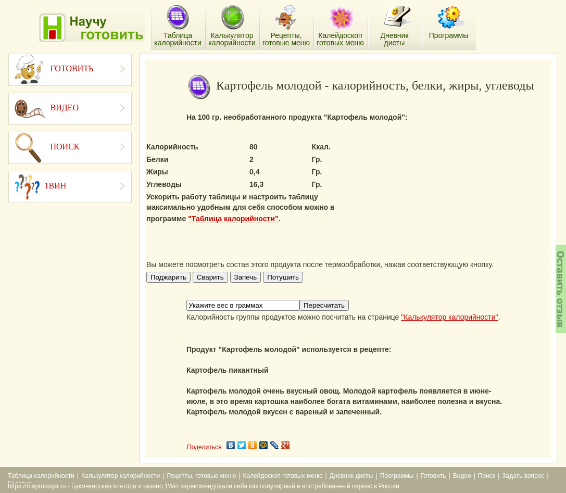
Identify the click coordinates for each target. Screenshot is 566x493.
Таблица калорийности (41, 475)
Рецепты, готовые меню (201, 475)
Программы (397, 475)
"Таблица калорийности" (233, 218)
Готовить (433, 475)
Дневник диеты (351, 475)
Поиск (486, 475)
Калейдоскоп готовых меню (282, 475)
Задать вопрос (523, 475)
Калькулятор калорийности (120, 475)
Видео (462, 475)
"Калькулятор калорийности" (449, 317)
